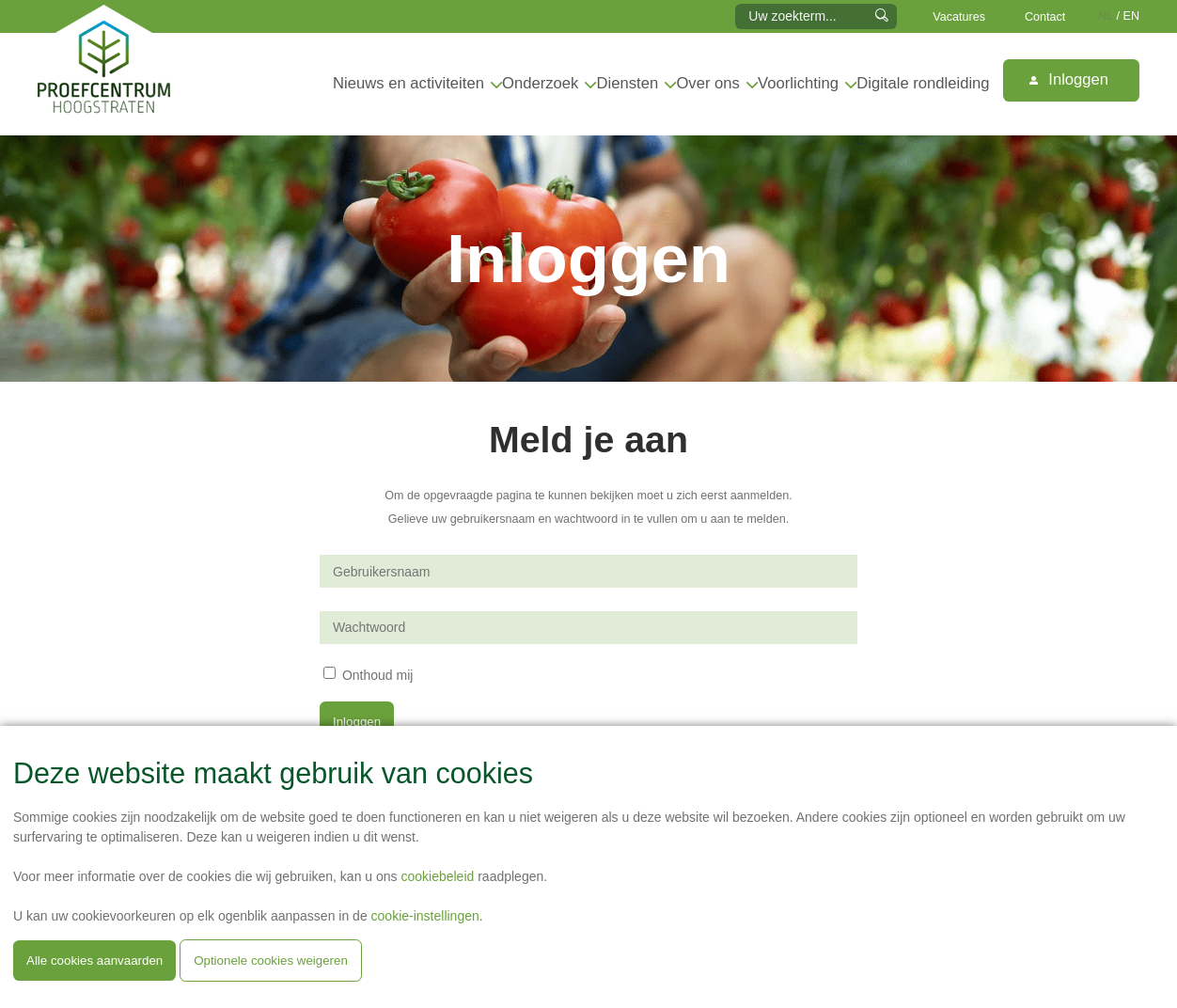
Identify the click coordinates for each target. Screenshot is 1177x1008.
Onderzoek (540, 83)
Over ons (707, 83)
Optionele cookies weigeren (271, 960)
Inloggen (1068, 79)
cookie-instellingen (425, 915)
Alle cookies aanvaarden (94, 960)
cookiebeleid (437, 876)
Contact (1045, 17)
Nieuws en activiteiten (408, 83)
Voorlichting (798, 83)
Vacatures (959, 17)
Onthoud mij (377, 674)
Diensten (628, 83)
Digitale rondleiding (922, 83)
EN (1131, 16)
